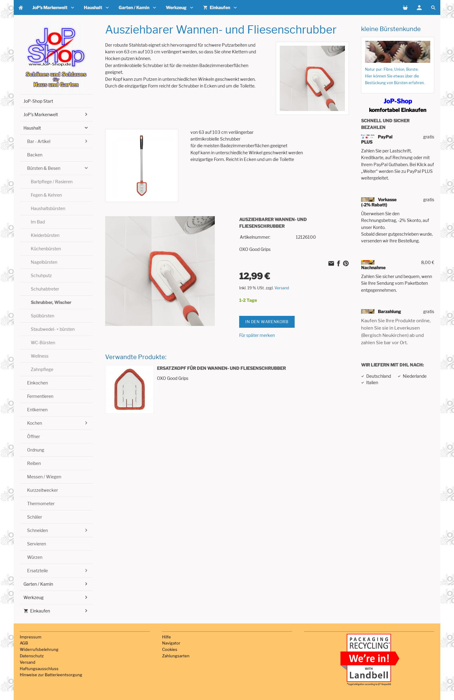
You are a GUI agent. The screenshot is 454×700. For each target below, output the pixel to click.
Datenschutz (32, 655)
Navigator (171, 643)
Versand (282, 288)
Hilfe (166, 636)
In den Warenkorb (267, 321)
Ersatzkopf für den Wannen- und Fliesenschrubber (221, 368)
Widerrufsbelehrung (39, 649)
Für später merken (257, 335)
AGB (24, 643)
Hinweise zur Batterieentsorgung (51, 674)
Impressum (30, 636)
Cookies (169, 649)
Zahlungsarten (176, 655)
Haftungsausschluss (39, 668)
